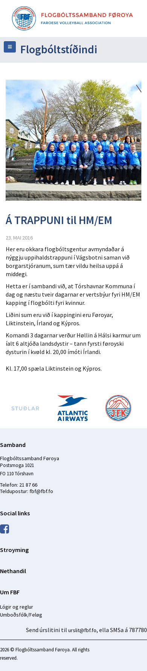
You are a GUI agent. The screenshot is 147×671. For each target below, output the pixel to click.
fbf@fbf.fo (41, 491)
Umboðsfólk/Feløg (21, 614)
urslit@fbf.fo (82, 630)
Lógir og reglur (16, 606)
